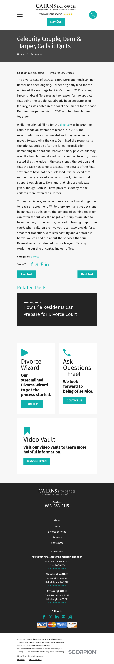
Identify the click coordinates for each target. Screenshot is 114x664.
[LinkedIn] (57, 617)
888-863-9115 (57, 506)
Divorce (35, 256)
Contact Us (57, 542)
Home (57, 526)
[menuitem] (21, 659)
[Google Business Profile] (63, 617)
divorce (65, 125)
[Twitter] (50, 617)
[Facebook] (44, 617)
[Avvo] (70, 617)
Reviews (57, 537)
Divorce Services (57, 531)
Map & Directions (57, 568)
